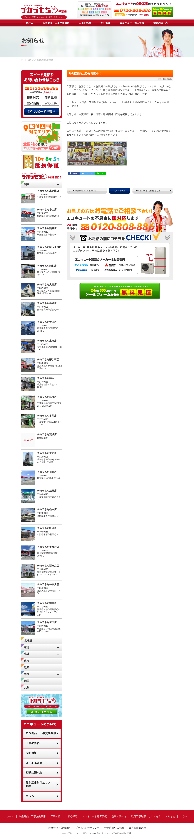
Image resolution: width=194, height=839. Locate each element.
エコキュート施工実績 (132, 23)
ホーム (29, 23)
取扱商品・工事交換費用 (56, 23)
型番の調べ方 (160, 23)
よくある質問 (34, 762)
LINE (102, 173)
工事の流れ (85, 23)
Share (74, 173)
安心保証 (105, 23)
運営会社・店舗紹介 (59, 827)
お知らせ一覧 (119, 191)
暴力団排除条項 (137, 827)
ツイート (88, 173)
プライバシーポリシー (87, 827)
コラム (30, 796)
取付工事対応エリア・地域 (39, 784)
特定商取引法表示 (114, 827)
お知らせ (170, 816)
